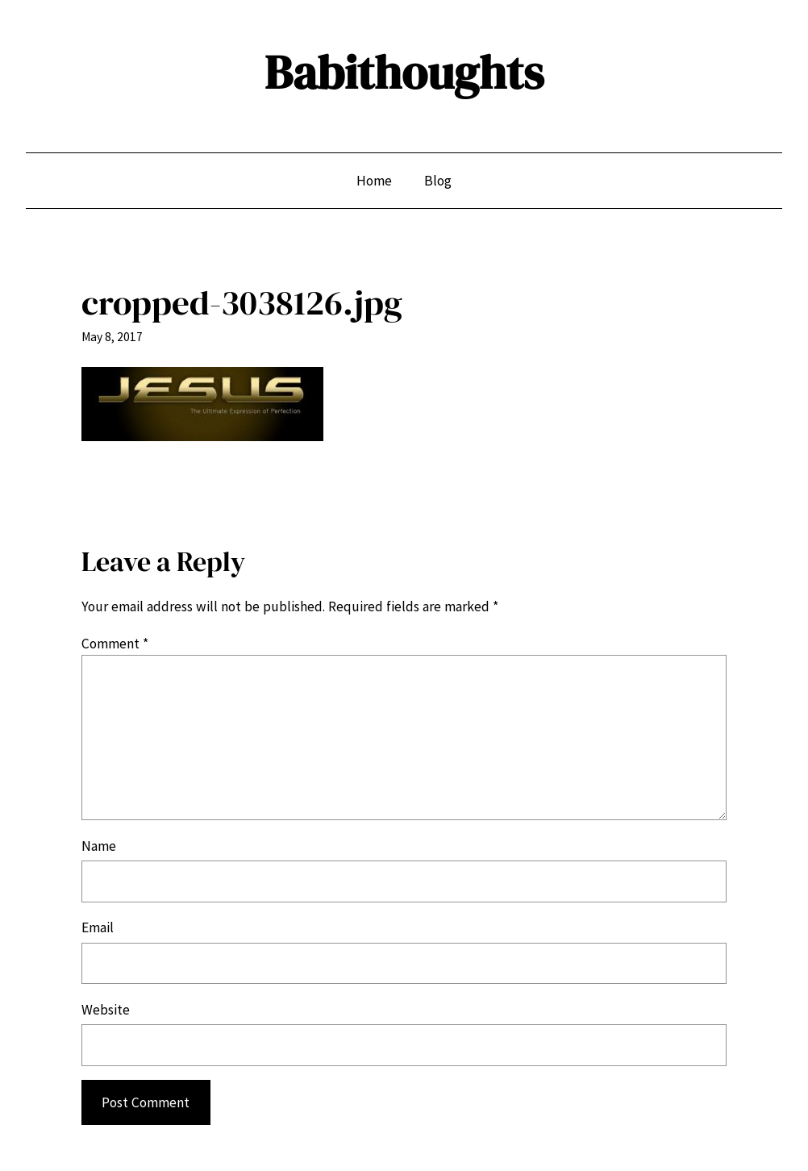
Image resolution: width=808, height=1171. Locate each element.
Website (105, 1010)
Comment (114, 643)
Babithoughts (404, 72)
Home (374, 181)
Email (97, 927)
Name (98, 846)
